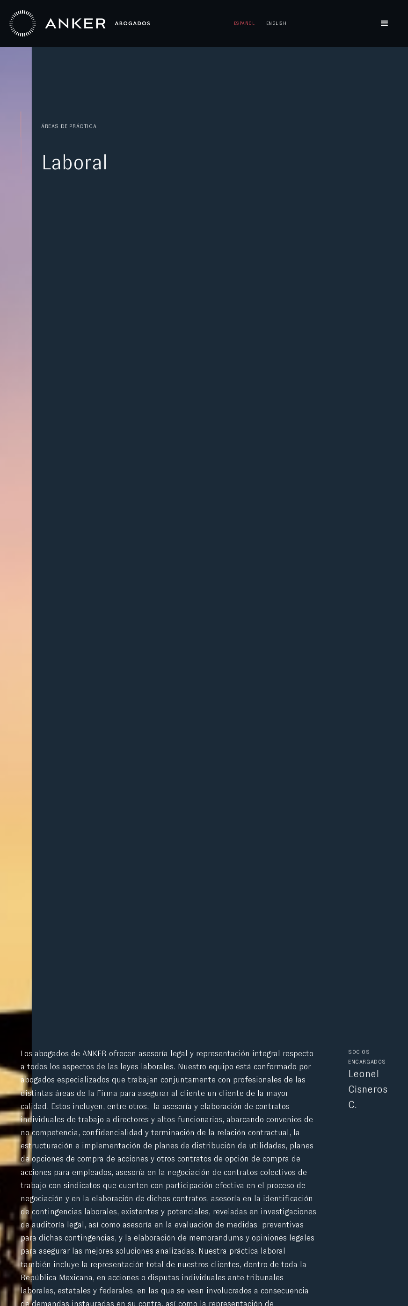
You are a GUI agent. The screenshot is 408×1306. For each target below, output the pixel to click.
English (276, 23)
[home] (79, 23)
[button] (385, 23)
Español (244, 23)
